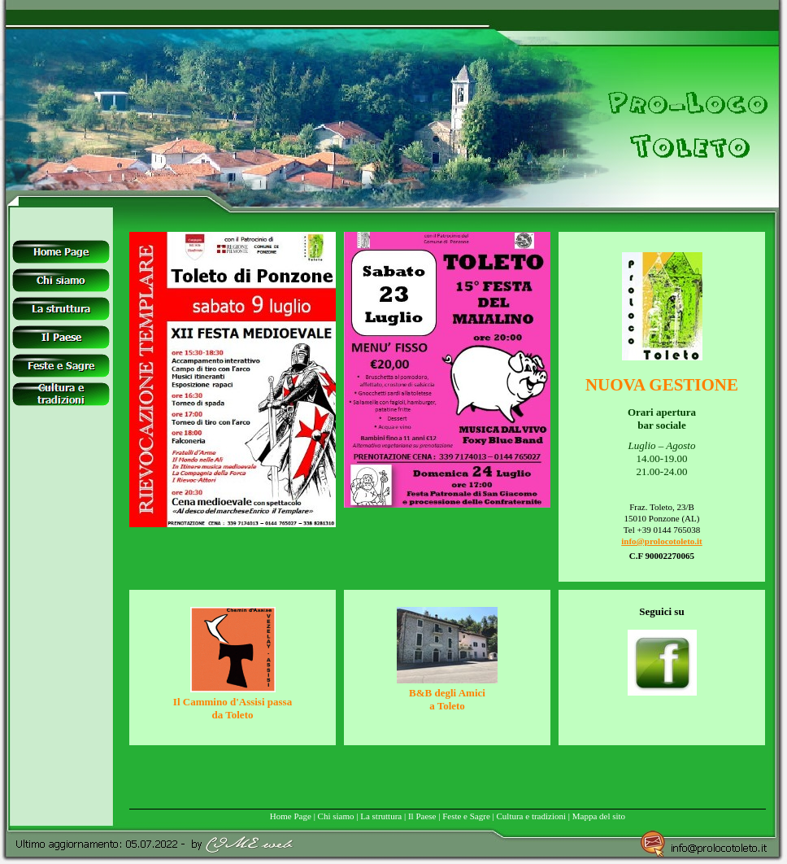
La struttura (381, 816)
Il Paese (422, 816)
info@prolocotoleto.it (661, 541)
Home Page (290, 816)
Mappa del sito (598, 816)
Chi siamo (336, 816)
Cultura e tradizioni (532, 816)
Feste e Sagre (466, 816)
